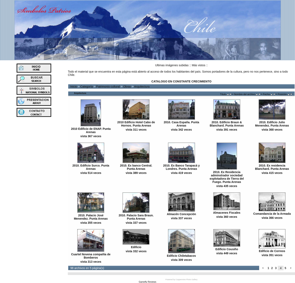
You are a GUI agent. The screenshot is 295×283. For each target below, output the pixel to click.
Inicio (73, 86)
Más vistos (198, 65)
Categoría (86, 86)
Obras (127, 86)
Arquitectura (142, 86)
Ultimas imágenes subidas (171, 65)
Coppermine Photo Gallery (186, 279)
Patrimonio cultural (108, 86)
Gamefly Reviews (147, 282)
